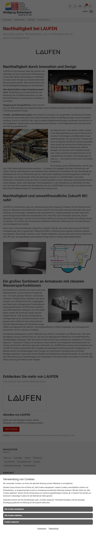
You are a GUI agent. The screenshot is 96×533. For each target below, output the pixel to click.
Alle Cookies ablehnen (13, 515)
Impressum (42, 529)
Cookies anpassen (11, 522)
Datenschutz (53, 529)
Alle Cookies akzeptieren (14, 509)
